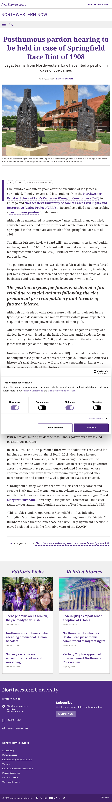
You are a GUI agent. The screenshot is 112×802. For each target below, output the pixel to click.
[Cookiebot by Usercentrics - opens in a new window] (96, 372)
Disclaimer (105, 797)
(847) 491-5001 (14, 720)
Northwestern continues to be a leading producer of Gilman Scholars (27, 637)
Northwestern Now (24, 15)
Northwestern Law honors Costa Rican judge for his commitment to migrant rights (84, 637)
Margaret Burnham (21, 500)
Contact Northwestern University (17, 769)
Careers (6, 764)
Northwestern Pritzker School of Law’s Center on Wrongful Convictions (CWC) (55, 196)
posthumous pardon (24, 212)
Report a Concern (10, 778)
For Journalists (98, 4)
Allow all (91, 427)
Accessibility (8, 750)
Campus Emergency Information (17, 759)
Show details (96, 418)
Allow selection (55, 427)
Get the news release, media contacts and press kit (72, 543)
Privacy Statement (11, 773)
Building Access (9, 755)
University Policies (11, 782)
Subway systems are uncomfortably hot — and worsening (24, 658)
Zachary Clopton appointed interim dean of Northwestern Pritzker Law (83, 658)
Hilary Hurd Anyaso (64, 79)
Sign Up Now (65, 714)
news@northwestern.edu (17, 728)
